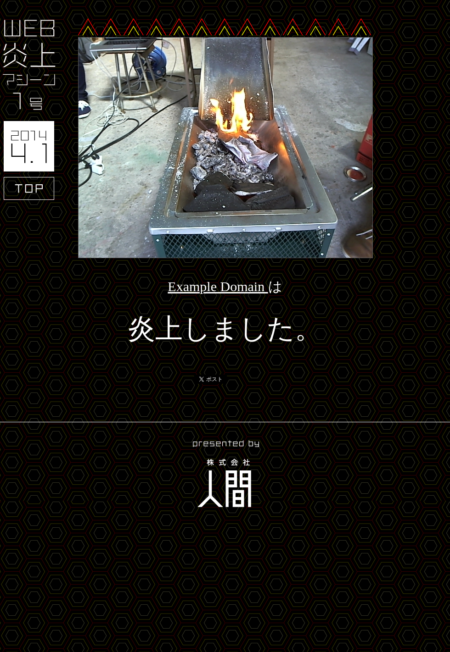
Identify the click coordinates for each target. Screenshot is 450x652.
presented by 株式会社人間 (225, 475)
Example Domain (218, 286)
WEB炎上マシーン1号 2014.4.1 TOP (29, 109)
